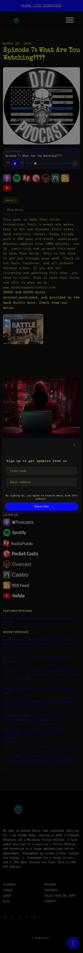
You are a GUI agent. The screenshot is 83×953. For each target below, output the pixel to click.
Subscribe (41, 506)
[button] (75, 444)
